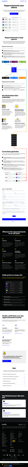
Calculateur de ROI (12, 448)
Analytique (3, 450)
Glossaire (11, 451)
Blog (10, 449)
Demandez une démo (20, 458)
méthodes (7, 43)
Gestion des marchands (4, 447)
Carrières (12, 447)
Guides (11, 450)
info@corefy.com (4, 457)
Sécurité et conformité (4, 452)
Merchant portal (4, 449)
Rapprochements (4, 448)
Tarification (11, 453)
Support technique (20, 457)
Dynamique (3, 446)
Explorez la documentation (6, 336)
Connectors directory (20, 447)
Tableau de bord (4, 451)
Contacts (11, 446)
